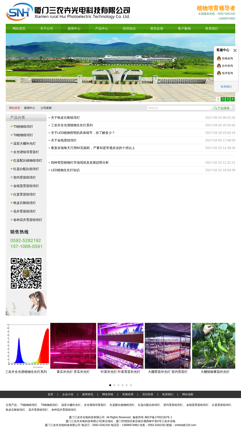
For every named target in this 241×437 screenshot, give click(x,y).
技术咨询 (227, 73)
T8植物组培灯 (23, 135)
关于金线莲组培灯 (64, 140)
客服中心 (222, 50)
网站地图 (187, 394)
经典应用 (127, 394)
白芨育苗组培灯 (24, 194)
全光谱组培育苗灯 (26, 152)
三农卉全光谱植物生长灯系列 (72, 125)
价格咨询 (227, 58)
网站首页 (14, 108)
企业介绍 (67, 394)
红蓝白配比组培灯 (26, 169)
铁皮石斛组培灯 (24, 203)
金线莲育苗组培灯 (26, 186)
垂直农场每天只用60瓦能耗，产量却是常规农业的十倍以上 (93, 148)
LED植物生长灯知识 (65, 170)
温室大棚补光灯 (24, 143)
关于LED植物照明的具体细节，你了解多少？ (83, 133)
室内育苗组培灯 (24, 177)
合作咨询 (227, 65)
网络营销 (107, 394)
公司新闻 (46, 108)
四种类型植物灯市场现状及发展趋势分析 (80, 162)
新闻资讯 (87, 394)
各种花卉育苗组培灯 (27, 220)
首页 (50, 394)
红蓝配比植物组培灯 (27, 160)
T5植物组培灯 (23, 126)
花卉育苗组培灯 (24, 211)
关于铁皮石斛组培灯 (65, 117)
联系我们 (226, 86)
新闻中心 (29, 108)
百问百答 (147, 394)
